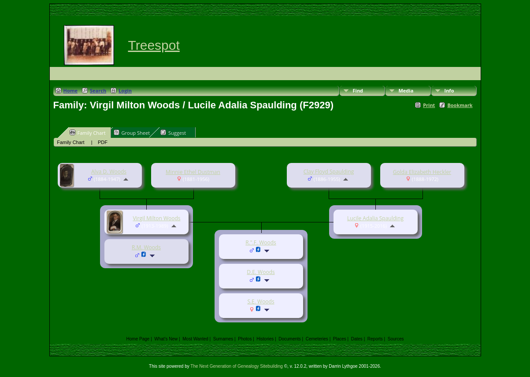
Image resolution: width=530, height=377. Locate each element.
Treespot (154, 45)
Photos (245, 338)
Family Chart (88, 132)
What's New (166, 338)
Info (449, 90)
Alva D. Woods (108, 171)
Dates (357, 338)
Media (406, 90)
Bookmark (459, 105)
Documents (289, 338)
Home (70, 90)
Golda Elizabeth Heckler (422, 172)
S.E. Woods (260, 301)
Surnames (223, 338)
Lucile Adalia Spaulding (375, 218)
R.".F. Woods (260, 242)
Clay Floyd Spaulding (329, 171)
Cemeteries (317, 338)
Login (125, 90)
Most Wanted (195, 338)
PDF (102, 142)
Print (429, 105)
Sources (396, 338)
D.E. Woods (260, 272)
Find (358, 90)
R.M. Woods (146, 247)
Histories (265, 338)
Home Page (138, 338)
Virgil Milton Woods (156, 218)
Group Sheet (132, 132)
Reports (375, 338)
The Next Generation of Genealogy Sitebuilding (236, 366)
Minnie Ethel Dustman (193, 172)
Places (339, 338)
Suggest (173, 132)
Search (98, 90)
